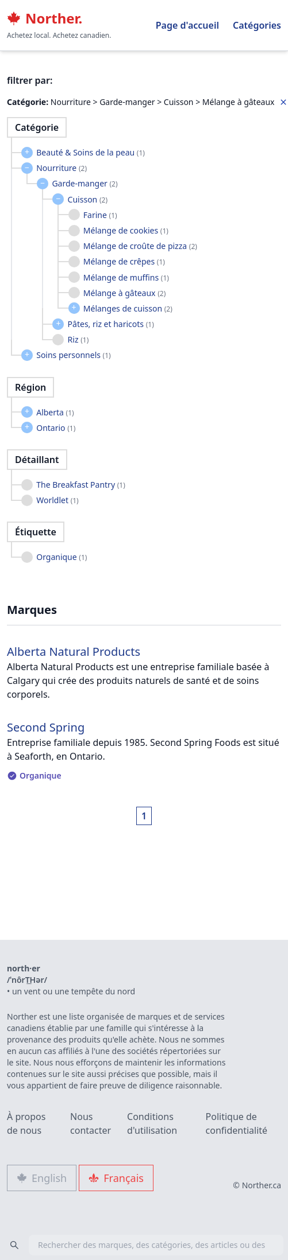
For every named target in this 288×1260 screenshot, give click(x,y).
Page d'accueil (187, 25)
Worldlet (57, 500)
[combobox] (144, 1245)
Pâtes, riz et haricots (111, 323)
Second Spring (46, 727)
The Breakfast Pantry (80, 484)
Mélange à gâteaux (124, 292)
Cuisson (87, 199)
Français (116, 1178)
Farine (100, 214)
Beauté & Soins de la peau (90, 152)
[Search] (14, 1245)
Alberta (55, 412)
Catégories (257, 25)
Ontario (55, 427)
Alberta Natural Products (73, 651)
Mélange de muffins (126, 277)
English (42, 1178)
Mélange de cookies (125, 230)
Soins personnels (73, 354)
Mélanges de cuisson (127, 308)
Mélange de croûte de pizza (140, 245)
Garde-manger (84, 183)
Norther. (44, 18)
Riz (78, 339)
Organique (61, 556)
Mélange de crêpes (124, 261)
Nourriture (61, 167)
